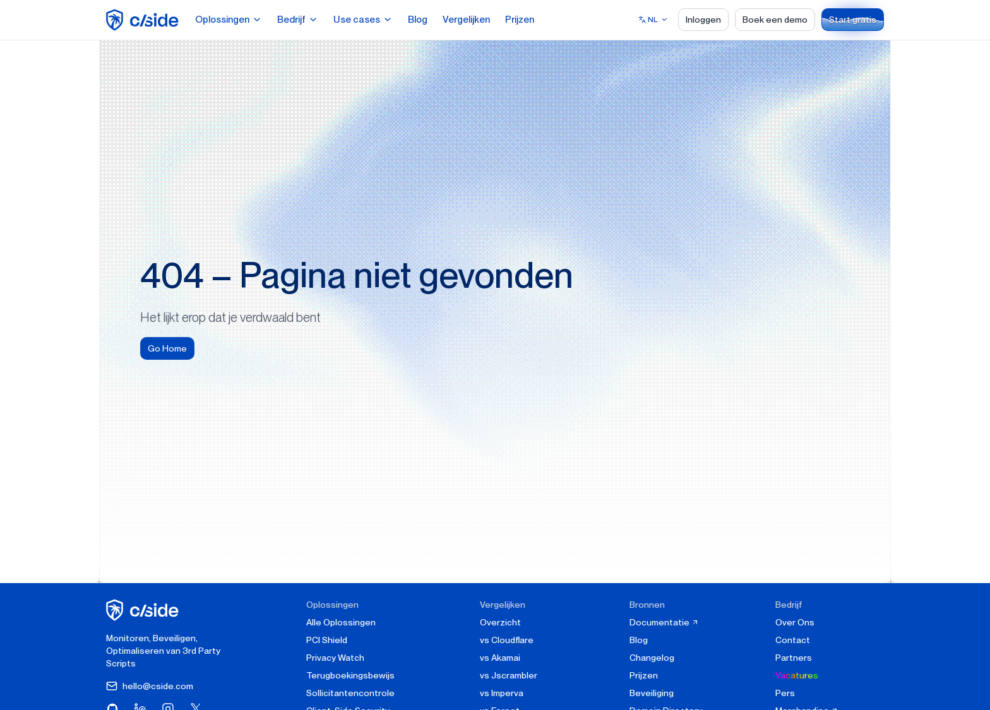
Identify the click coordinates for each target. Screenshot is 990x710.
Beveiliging (651, 693)
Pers (785, 693)
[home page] (144, 20)
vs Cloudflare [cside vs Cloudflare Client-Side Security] (507, 640)
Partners (793, 658)
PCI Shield (326, 640)
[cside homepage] (144, 610)
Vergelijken (466, 19)
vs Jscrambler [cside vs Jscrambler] (508, 675)
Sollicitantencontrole (350, 693)
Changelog (651, 658)
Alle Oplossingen (341, 622)
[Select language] (653, 19)
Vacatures (796, 675)
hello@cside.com (149, 686)
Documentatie (664, 622)
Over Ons (794, 622)
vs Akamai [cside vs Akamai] (500, 658)
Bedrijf (297, 19)
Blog (417, 19)
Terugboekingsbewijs (350, 675)
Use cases (363, 19)
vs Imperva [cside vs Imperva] (501, 693)
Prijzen (519, 19)
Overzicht (500, 622)
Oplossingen (228, 19)
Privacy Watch (335, 658)
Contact (792, 640)
